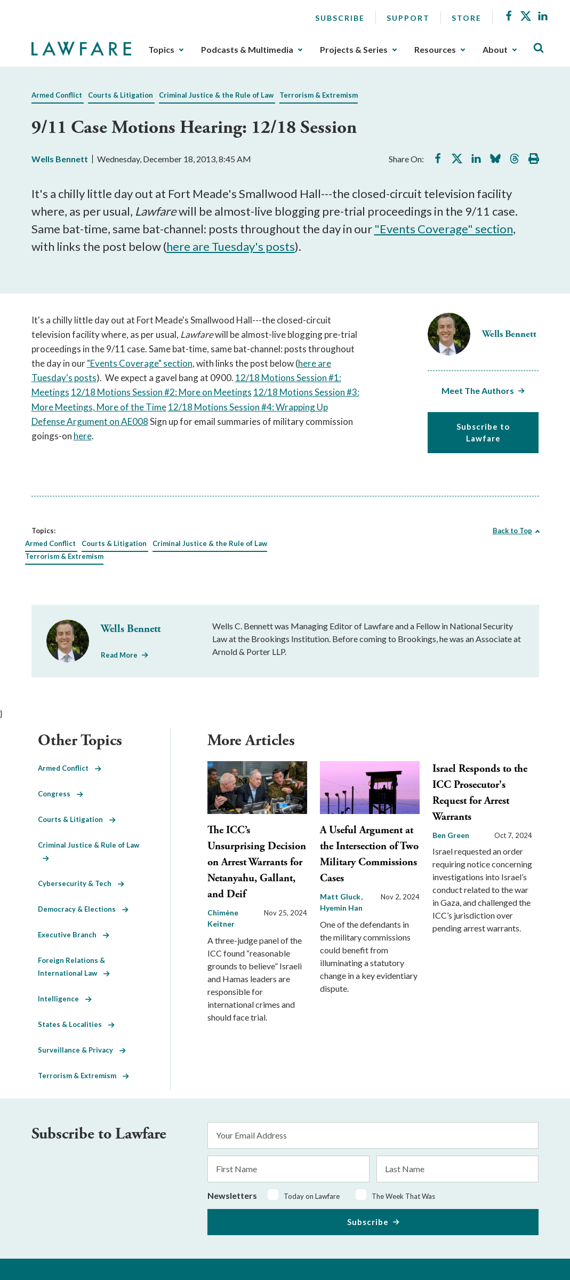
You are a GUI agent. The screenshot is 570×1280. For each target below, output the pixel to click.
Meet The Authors (477, 390)
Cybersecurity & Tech (81, 883)
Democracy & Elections (83, 909)
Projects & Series (354, 49)
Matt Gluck (341, 896)
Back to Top (512, 530)
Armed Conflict (56, 95)
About (495, 49)
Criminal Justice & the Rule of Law (216, 95)
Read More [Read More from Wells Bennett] (119, 655)
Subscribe (340, 17)
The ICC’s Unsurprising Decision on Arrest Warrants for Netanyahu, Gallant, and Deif (256, 862)
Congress (60, 793)
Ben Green (450, 835)
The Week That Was (403, 1196)
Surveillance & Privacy (82, 1050)
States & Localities (76, 1024)
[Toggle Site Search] (538, 48)
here (83, 435)
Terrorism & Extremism (318, 95)
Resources (435, 49)
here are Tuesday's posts (230, 246)
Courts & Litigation (120, 95)
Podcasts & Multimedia (247, 49)
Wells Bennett (59, 159)
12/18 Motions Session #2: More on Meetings (161, 392)
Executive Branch (73, 934)
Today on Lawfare (312, 1196)
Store (466, 17)
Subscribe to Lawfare (483, 433)
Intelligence (65, 998)
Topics (161, 49)
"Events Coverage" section (443, 229)
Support (408, 17)
